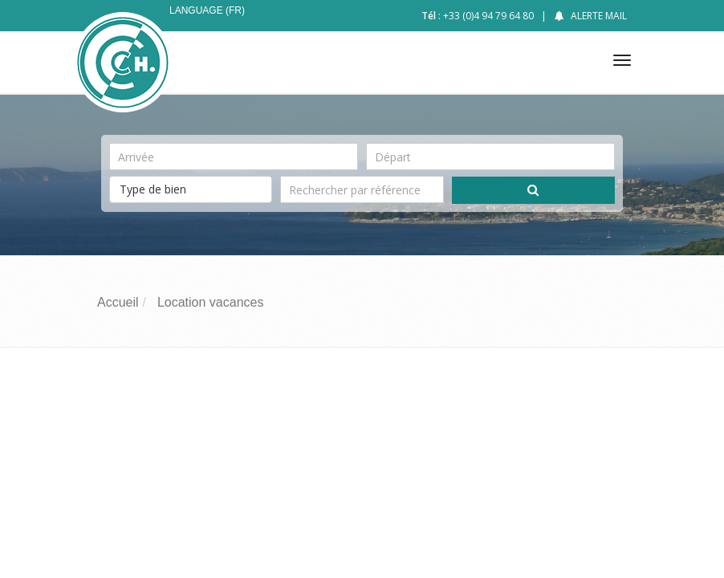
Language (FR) (207, 10)
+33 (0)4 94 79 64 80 (488, 15)
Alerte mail (599, 15)
